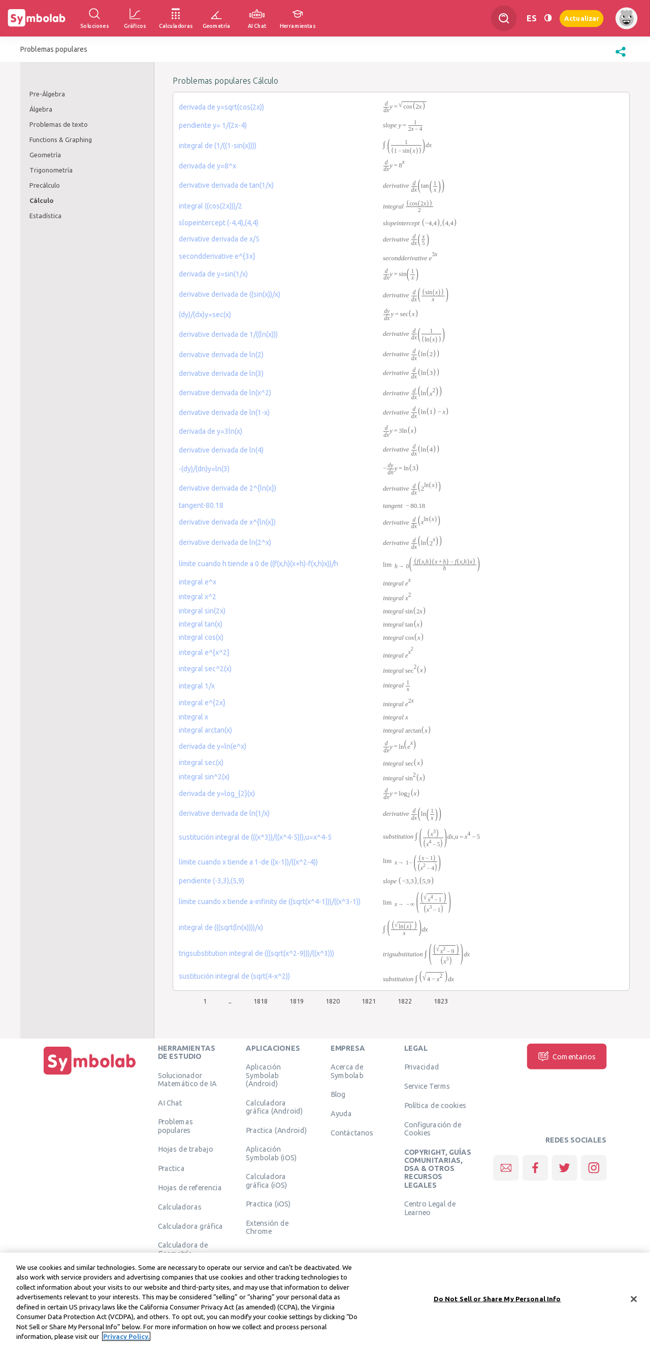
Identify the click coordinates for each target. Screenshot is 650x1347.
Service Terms (427, 1086)
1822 (405, 1001)
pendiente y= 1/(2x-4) (213, 125)
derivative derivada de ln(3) (221, 373)
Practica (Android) (276, 1130)
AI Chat (170, 1102)
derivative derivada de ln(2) (221, 355)
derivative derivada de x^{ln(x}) (227, 522)
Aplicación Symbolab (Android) (263, 1075)
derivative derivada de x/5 (219, 239)
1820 (333, 1001)
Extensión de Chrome (267, 1227)
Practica (171, 1168)
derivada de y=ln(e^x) (212, 746)
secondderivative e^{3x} (217, 256)
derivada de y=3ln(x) (210, 431)
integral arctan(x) (205, 730)
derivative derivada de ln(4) (221, 450)
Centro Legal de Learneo (430, 1208)
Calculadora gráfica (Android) (274, 1106)
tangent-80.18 (201, 505)
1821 (369, 1001)
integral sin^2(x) (204, 777)
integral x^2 (197, 597)
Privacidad (421, 1067)
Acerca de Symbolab (347, 1071)
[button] (620, 56)
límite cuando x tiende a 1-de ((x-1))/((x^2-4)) (248, 862)
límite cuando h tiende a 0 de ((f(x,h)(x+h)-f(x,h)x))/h (258, 564)
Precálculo (44, 185)
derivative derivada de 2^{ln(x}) (227, 488)
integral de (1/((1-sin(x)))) (217, 146)
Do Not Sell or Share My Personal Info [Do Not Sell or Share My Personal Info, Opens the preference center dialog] (497, 1302)
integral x (193, 717)
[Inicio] (90, 1074)
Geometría (45, 154)
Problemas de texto (58, 124)
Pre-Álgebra (47, 93)
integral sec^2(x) (205, 669)
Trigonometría (51, 170)
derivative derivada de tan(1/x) (226, 185)
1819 (296, 1001)
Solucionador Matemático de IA (187, 1079)
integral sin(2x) (202, 611)
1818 (260, 1001)
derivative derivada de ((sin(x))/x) (229, 294)
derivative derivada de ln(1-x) (224, 412)
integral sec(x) (201, 762)
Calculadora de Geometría (183, 1249)
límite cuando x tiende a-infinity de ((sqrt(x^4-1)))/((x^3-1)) (270, 901)
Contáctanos (352, 1132)
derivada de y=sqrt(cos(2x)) (221, 107)
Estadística (45, 215)
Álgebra (40, 109)
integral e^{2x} (202, 703)
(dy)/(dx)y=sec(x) (205, 314)
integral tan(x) (200, 624)
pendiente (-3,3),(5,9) (211, 881)
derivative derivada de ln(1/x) (224, 813)
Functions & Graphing (60, 139)
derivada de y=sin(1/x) (213, 274)
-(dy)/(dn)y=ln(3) (204, 469)
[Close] (634, 1303)
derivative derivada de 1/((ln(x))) (228, 334)
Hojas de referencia (190, 1187)
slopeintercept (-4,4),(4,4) (218, 223)
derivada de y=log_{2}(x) (217, 793)
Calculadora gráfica (190, 1226)
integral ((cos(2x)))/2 (210, 206)
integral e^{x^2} (204, 652)
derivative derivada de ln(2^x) (225, 542)
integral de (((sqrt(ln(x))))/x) (221, 927)
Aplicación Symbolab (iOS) (271, 1153)
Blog (338, 1094)
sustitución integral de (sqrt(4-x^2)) (234, 976)
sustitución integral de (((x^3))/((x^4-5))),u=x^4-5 (255, 837)
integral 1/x (197, 686)
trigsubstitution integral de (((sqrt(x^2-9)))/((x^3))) (256, 953)
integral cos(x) (201, 637)
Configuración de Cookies (433, 1128)
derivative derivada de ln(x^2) (225, 393)
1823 (441, 1001)
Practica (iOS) (268, 1204)
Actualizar (581, 18)
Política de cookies (435, 1105)
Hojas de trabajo (185, 1149)
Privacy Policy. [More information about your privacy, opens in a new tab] (126, 1340)
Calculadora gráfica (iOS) (266, 1180)
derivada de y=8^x (207, 166)
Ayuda (341, 1114)
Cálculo (41, 200)
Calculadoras (180, 1206)
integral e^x (197, 582)
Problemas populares (175, 1126)
